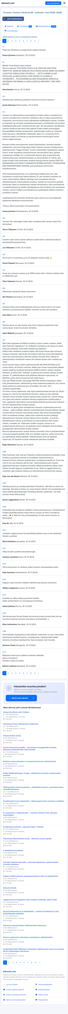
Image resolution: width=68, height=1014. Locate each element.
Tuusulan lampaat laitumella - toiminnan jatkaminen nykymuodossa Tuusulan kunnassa (30, 863)
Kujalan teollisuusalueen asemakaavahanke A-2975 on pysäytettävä (30, 876)
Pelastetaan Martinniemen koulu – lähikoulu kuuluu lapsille (27, 839)
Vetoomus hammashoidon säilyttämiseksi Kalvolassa (24, 925)
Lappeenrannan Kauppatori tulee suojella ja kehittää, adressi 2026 (30, 900)
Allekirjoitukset (46, 26)
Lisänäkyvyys (11, 31)
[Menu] (64, 3)
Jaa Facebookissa (12, 19)
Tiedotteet (24, 26)
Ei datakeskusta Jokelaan (13, 850)
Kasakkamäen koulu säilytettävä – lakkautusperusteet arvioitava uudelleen (33, 801)
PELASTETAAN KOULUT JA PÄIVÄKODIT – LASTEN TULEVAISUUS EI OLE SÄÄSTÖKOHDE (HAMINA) (31, 912)
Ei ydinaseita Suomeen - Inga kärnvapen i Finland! (23, 827)
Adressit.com (7, 3)
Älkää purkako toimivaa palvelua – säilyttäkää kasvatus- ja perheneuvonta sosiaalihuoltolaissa (33, 788)
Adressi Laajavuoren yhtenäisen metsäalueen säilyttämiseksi (28, 937)
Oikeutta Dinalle (9, 888)
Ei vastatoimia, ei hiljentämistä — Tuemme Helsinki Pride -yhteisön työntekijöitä (30, 814)
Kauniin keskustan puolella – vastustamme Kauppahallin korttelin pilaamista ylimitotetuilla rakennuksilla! (29, 748)
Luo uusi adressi (53, 3)
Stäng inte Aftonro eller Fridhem (16, 712)
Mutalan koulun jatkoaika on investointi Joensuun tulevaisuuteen (29, 761)
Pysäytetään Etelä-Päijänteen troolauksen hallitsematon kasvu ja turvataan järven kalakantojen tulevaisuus (33, 950)
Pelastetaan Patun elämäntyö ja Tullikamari (20, 724)
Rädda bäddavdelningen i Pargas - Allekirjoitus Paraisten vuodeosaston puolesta (32, 774)
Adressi (8, 26)
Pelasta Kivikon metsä (12, 736)
